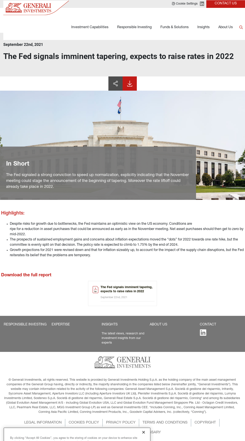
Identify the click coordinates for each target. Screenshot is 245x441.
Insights (203, 27)
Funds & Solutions (174, 27)
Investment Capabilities (89, 27)
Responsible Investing (134, 27)
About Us (225, 27)
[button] (25, 324)
